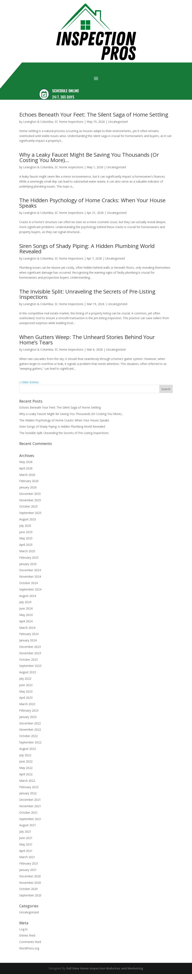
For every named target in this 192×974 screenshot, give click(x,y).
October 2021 (28, 812)
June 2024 (25, 608)
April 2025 (25, 545)
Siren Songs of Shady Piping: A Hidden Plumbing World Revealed (87, 248)
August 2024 (27, 596)
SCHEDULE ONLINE (65, 90)
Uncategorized (118, 122)
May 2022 (25, 768)
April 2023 (25, 698)
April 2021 (25, 851)
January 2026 (28, 487)
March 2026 (27, 475)
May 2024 (25, 615)
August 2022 (27, 749)
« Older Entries (29, 382)
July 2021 (25, 831)
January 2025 (28, 564)
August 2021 (27, 825)
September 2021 (30, 819)
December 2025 (30, 494)
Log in (23, 929)
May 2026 (25, 462)
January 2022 (28, 793)
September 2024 (30, 589)
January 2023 (28, 717)
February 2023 (28, 710)
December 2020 (30, 876)
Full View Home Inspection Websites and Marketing (104, 968)
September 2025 (30, 513)
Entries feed (27, 935)
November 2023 (30, 653)
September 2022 (30, 742)
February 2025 (28, 557)
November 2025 (30, 500)
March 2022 (27, 781)
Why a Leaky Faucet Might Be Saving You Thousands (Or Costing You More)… (89, 157)
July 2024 (25, 602)
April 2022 (25, 774)
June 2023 (25, 685)
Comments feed (30, 942)
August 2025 (27, 519)
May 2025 (25, 538)
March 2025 (27, 551)
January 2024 (28, 640)
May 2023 (25, 691)
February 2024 (28, 634)
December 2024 (30, 570)
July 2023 (25, 679)
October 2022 (28, 736)
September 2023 (30, 666)
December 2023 (30, 647)
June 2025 (25, 532)
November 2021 (30, 806)
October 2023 (28, 659)
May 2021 (25, 844)
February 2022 (28, 787)
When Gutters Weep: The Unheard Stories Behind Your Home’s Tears (87, 339)
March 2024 (27, 628)
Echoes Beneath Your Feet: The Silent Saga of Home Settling (93, 114)
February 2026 (28, 481)
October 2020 (28, 889)
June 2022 (25, 761)
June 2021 (25, 838)
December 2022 (30, 723)
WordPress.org (29, 948)
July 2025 (25, 526)
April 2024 (25, 621)
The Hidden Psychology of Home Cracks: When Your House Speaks (92, 202)
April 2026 (25, 468)
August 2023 (27, 672)
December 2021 (30, 800)
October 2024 (28, 583)
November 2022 (30, 729)
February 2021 (28, 863)
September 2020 (30, 895)
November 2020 (30, 883)
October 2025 (28, 506)
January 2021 (28, 870)
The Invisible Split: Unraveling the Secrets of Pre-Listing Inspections (87, 294)
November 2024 (30, 576)
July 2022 (25, 755)
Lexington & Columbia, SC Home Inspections (53, 122)
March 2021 (27, 857)
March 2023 (27, 704)
